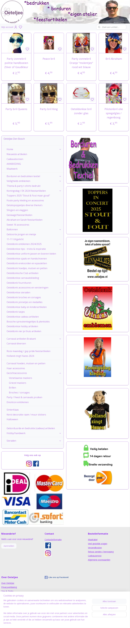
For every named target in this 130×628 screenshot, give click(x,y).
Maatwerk (12, 168)
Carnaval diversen (16, 343)
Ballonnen (34, 229)
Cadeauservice (94, 555)
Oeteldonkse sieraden (34, 292)
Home (34, 149)
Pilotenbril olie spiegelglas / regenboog (114, 113)
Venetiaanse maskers (20, 378)
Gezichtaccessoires (34, 373)
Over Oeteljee (7, 583)
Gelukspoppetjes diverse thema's (24, 205)
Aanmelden (9, 546)
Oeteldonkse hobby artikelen (22, 326)
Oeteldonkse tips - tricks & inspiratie (26, 248)
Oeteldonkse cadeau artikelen (23, 316)
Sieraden (34, 440)
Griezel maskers (17, 382)
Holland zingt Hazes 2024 (20, 355)
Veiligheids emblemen (34, 181)
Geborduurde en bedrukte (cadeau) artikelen (31, 428)
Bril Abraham (114, 58)
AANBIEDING (14, 163)
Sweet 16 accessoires (18, 224)
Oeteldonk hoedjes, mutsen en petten (27, 268)
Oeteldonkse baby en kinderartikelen (27, 307)
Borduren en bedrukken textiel (34, 176)
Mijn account (9, 27)
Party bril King (49, 109)
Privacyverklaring (9, 587)
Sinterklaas (13, 409)
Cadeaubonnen (15, 159)
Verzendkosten (95, 547)
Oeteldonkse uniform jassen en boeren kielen (31, 253)
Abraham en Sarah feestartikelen (24, 219)
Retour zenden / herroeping (101, 551)
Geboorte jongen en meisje (21, 234)
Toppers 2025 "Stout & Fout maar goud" (28, 195)
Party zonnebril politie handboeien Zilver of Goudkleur (16, 63)
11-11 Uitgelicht (15, 239)
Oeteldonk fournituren (19, 282)
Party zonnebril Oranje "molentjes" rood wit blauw (81, 63)
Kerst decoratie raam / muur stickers (26, 414)
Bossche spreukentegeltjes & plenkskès (28, 321)
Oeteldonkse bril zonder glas (81, 111)
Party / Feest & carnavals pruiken (24, 397)
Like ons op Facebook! (57, 577)
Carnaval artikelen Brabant (34, 338)
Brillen (12, 387)
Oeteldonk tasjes (16, 311)
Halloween (12, 419)
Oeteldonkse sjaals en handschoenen (27, 258)
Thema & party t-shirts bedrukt (23, 185)
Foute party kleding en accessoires (25, 200)
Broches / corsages (19, 392)
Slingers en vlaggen (17, 210)
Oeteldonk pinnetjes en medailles (24, 302)
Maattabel (92, 539)
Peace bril (49, 58)
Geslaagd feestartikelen (19, 215)
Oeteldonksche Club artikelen (34, 273)
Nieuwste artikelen (17, 154)
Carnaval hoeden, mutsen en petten (26, 363)
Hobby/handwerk (34, 433)
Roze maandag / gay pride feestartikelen (28, 351)
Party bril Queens (16, 109)
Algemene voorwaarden (99, 559)
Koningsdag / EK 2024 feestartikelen (34, 190)
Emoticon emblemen (18, 402)
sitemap (77, 623)
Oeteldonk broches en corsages (24, 297)
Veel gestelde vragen (97, 543)
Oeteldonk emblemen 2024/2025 (34, 244)
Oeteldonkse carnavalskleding (23, 277)
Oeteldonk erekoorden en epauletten (27, 263)
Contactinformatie (53, 539)
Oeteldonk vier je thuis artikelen (24, 331)
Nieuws (4, 595)
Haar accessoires (16, 368)
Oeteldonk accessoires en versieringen (27, 287)
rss (83, 623)
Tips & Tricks (7, 591)
